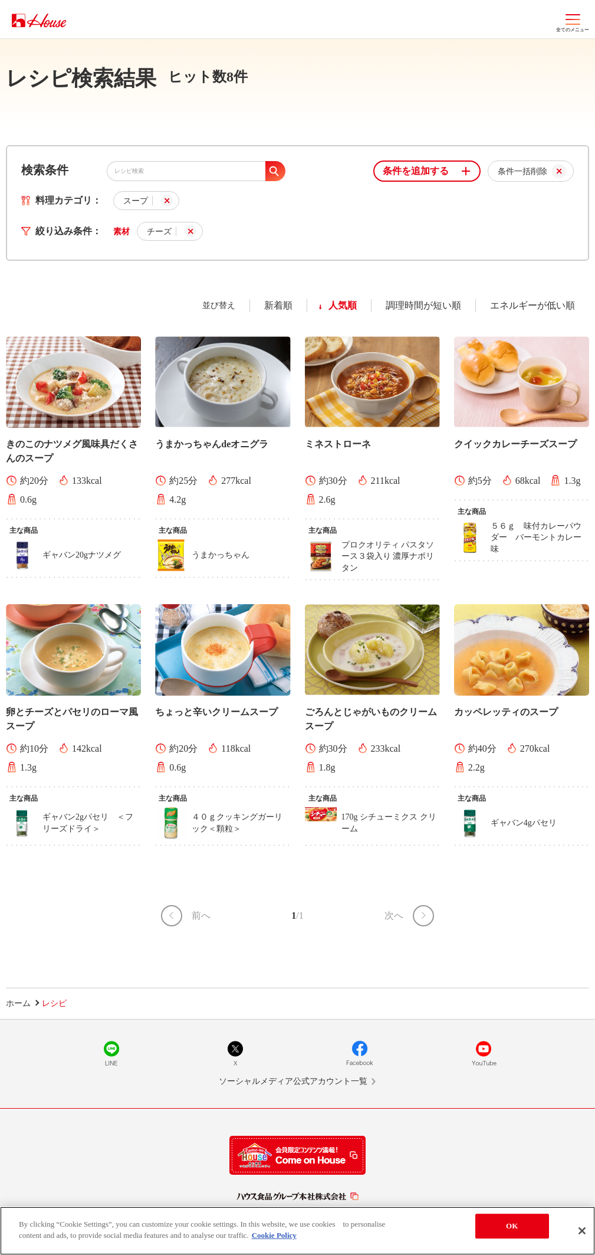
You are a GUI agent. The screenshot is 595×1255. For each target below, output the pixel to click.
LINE (111, 1053)
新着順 (278, 305)
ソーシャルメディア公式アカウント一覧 (293, 1081)
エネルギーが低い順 (532, 305)
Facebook (359, 1053)
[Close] (582, 1231)
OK (512, 1225)
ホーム (18, 1003)
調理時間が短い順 (423, 305)
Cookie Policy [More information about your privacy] (274, 1235)
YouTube (483, 1053)
